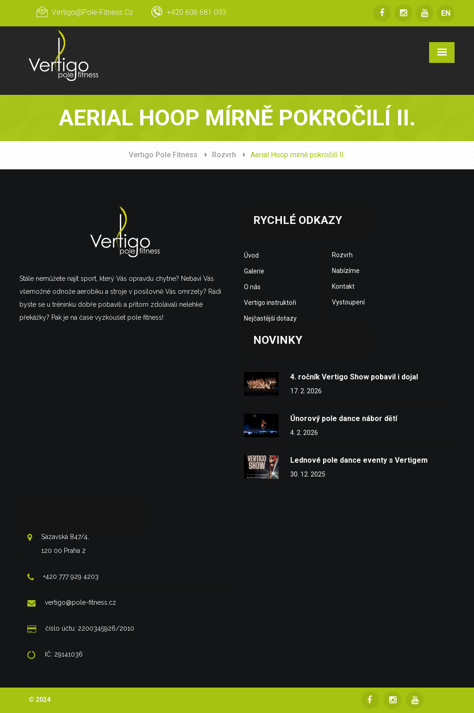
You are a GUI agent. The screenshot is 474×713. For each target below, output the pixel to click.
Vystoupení (348, 302)
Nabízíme (346, 270)
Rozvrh (224, 154)
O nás (252, 287)
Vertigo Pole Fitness (163, 154)
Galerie (254, 271)
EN (445, 13)
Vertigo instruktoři (270, 302)
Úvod (251, 255)
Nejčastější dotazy (270, 318)
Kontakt (343, 286)
